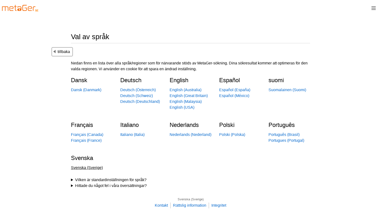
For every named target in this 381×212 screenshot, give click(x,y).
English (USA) (182, 107)
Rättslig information (189, 205)
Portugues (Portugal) (286, 140)
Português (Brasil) (284, 134)
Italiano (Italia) (132, 134)
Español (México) (234, 96)
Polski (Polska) (232, 134)
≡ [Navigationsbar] (373, 8)
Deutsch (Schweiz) (136, 96)
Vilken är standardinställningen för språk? (111, 180)
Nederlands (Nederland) (190, 134)
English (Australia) (185, 90)
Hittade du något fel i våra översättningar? (111, 186)
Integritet (218, 205)
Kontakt (161, 205)
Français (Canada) (87, 134)
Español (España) (234, 90)
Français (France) (86, 140)
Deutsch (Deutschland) (140, 101)
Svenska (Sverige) (191, 199)
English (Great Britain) (189, 96)
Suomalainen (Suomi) (287, 90)
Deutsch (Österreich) (138, 90)
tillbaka (61, 52)
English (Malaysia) (186, 101)
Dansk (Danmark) (86, 90)
